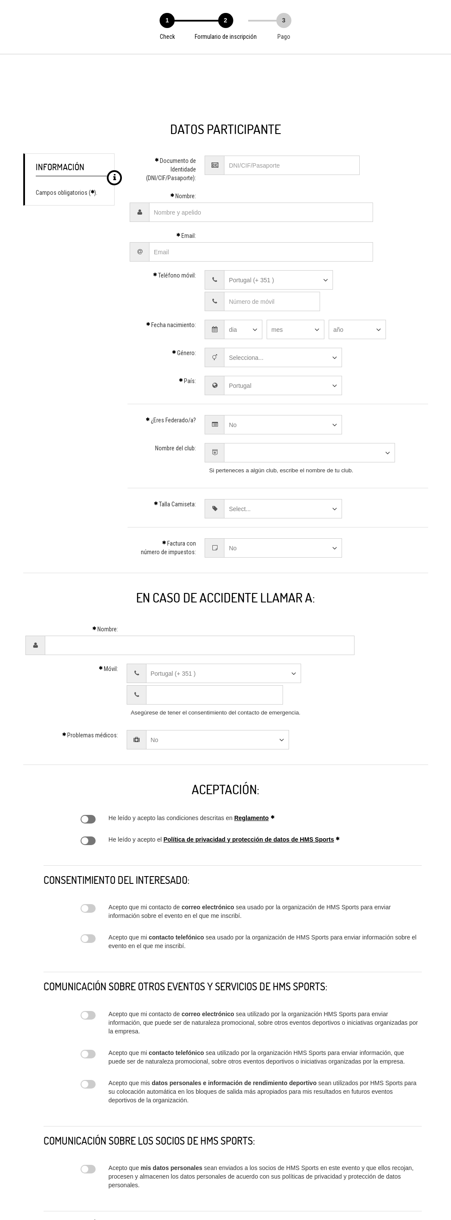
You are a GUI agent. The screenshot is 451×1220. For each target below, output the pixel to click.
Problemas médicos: (90, 657)
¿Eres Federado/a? (171, 375)
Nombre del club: (175, 403)
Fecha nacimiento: (171, 280)
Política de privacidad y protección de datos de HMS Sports (248, 761)
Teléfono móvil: (174, 252)
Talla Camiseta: (175, 459)
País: (187, 336)
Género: (184, 308)
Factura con (168, 503)
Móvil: (108, 612)
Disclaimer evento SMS (88, 860)
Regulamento (88, 741)
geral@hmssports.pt (191, 1196)
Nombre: (183, 196)
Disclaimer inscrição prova (88, 1006)
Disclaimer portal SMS (88, 937)
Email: (186, 224)
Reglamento (251, 739)
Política (88, 762)
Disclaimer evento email (88, 830)
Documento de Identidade (171, 169)
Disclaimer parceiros (88, 1091)
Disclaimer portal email (88, 976)
